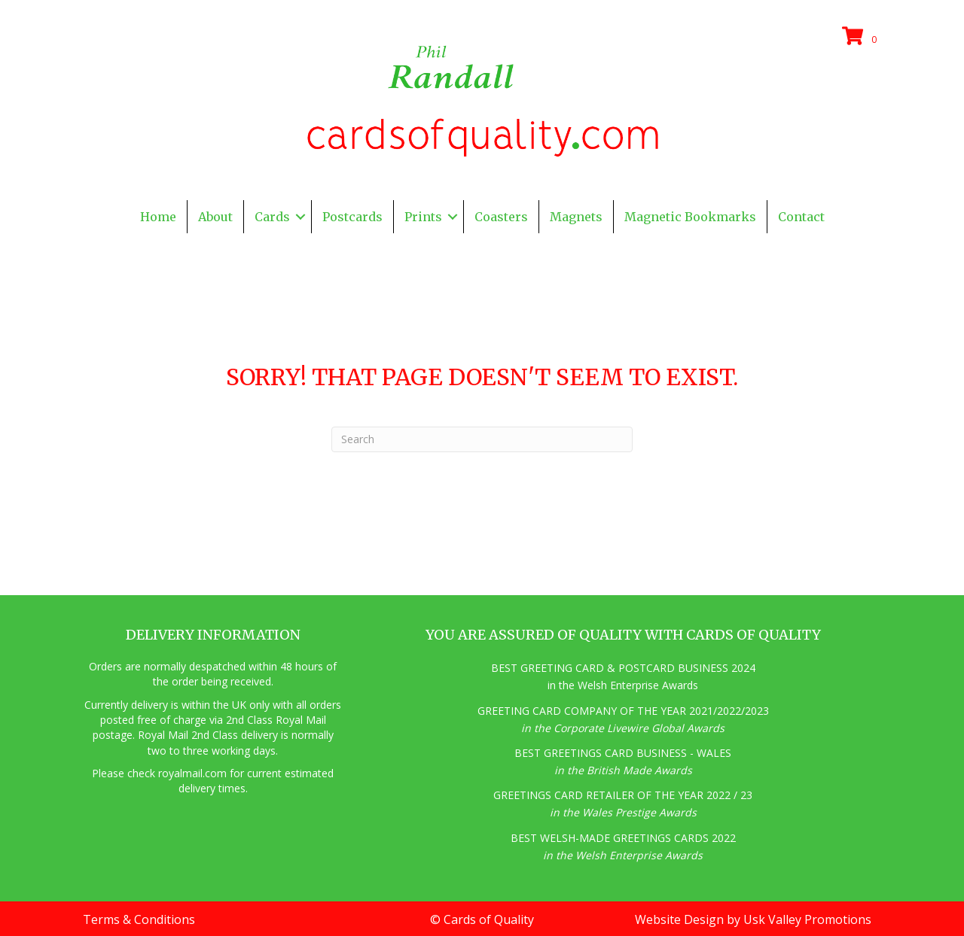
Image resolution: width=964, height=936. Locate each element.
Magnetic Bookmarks (690, 216)
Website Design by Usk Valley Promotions (753, 919)
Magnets (576, 216)
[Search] (482, 439)
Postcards (352, 216)
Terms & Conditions (139, 919)
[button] (300, 216)
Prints (423, 216)
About (215, 216)
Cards (272, 216)
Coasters (501, 216)
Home (158, 216)
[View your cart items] (861, 36)
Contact (801, 216)
